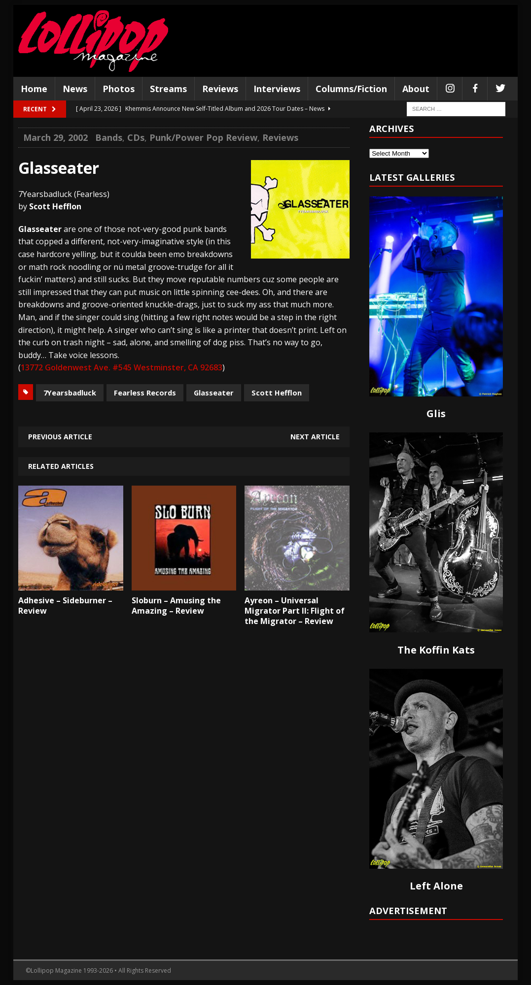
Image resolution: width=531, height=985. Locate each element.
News (75, 89)
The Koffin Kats (436, 650)
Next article (315, 436)
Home (34, 89)
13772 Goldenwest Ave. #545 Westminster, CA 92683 (121, 367)
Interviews (276, 89)
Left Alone (436, 885)
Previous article (60, 436)
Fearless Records (145, 392)
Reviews (220, 89)
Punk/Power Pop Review (203, 137)
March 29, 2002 (55, 137)
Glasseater (214, 392)
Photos (119, 89)
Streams (168, 89)
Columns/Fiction (351, 89)
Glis (436, 413)
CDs (135, 137)
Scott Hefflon (276, 392)
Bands (108, 137)
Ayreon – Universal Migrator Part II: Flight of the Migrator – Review (295, 610)
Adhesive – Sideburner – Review (65, 605)
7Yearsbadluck (69, 392)
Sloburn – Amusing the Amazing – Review (176, 605)
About (415, 89)
